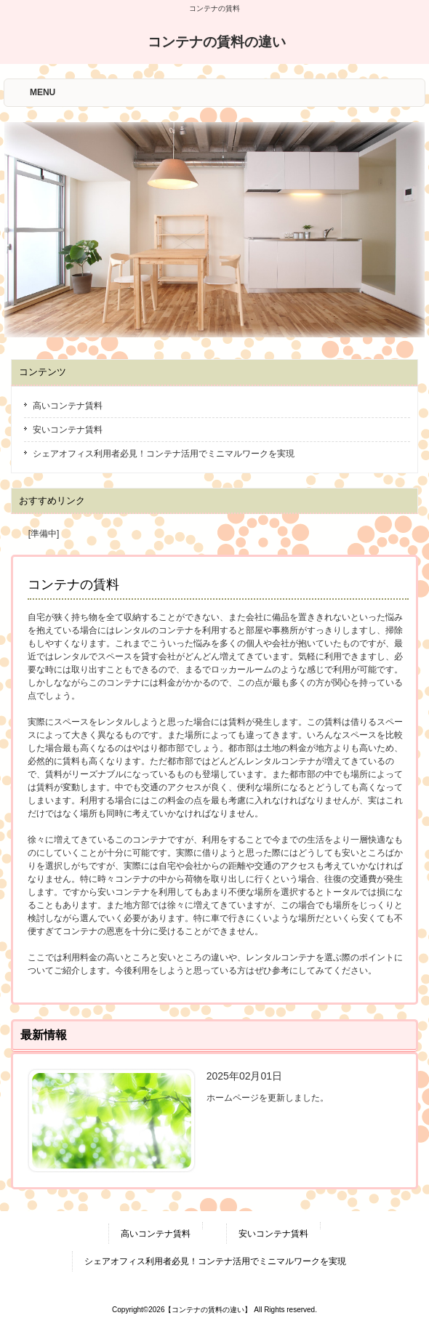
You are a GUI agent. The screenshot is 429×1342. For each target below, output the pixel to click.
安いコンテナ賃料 (68, 430)
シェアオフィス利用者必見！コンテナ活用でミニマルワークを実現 (163, 454)
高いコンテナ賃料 (68, 406)
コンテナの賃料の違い (217, 41)
